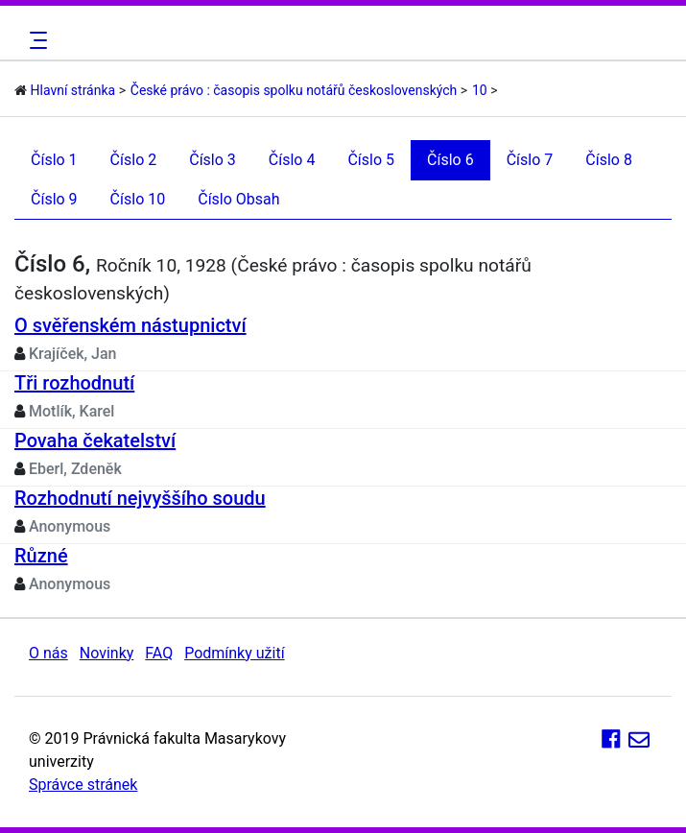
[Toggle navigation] (35, 40)
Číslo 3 (212, 160)
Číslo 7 (530, 160)
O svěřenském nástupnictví (130, 325)
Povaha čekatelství (95, 440)
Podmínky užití (234, 653)
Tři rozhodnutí (74, 382)
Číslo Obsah (238, 199)
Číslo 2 (133, 160)
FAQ (159, 653)
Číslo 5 (370, 160)
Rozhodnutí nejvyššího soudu (140, 498)
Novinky (107, 653)
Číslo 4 (292, 160)
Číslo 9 (54, 199)
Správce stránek (83, 784)
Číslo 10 (138, 199)
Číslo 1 (54, 160)
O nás (48, 653)
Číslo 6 (450, 160)
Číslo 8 (608, 160)
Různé (41, 555)
